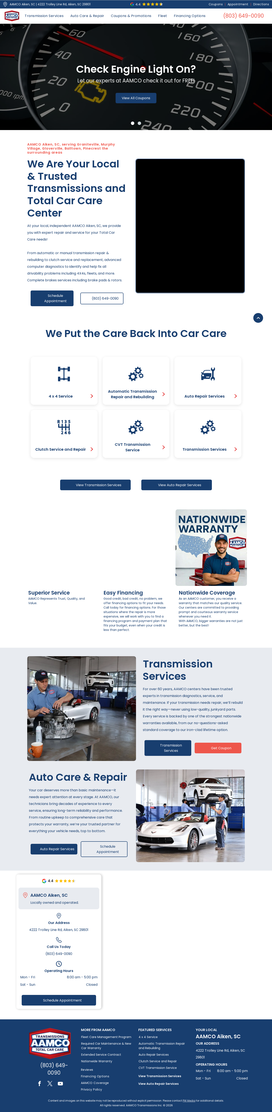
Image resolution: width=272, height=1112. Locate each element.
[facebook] (39, 1084)
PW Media (189, 1100)
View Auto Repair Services (158, 1084)
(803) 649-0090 (58, 953)
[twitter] (50, 1084)
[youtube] (60, 1084)
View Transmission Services (159, 1076)
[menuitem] (216, 4)
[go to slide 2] (139, 123)
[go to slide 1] (132, 123)
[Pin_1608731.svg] (5, 4)
